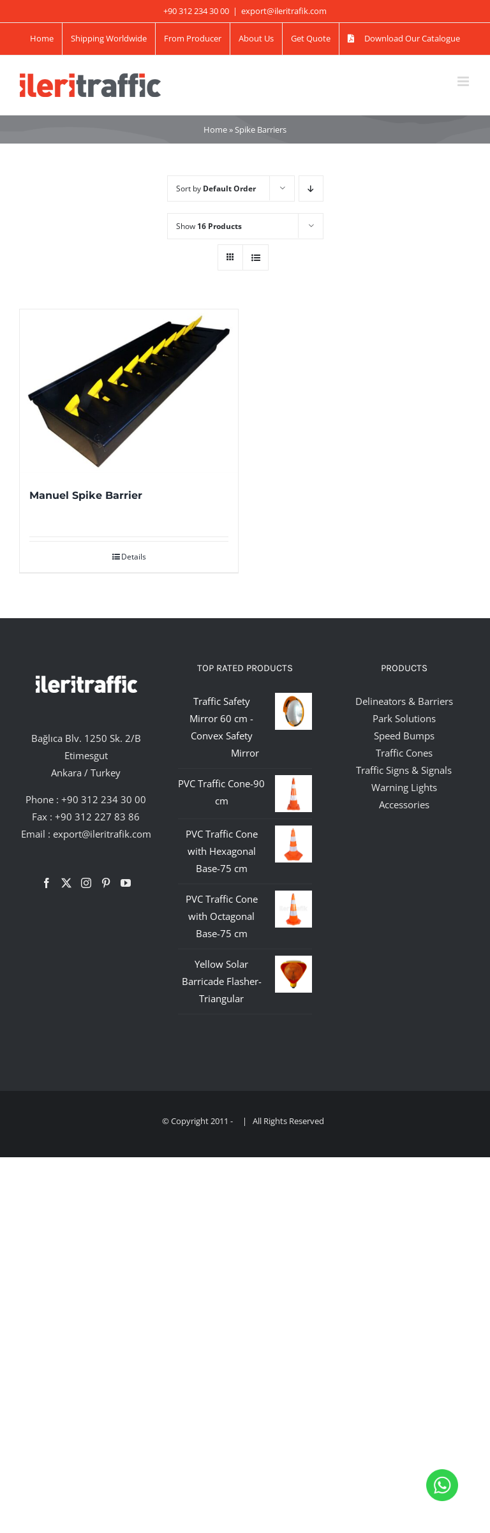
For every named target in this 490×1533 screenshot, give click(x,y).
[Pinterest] (106, 883)
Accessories (404, 804)
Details (133, 556)
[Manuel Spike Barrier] (129, 391)
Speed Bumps (404, 735)
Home (215, 129)
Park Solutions (404, 718)
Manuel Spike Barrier (85, 495)
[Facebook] (46, 883)
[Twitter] (66, 883)
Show (209, 226)
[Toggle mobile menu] (464, 81)
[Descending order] (311, 188)
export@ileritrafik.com (284, 11)
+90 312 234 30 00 (103, 799)
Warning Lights (404, 787)
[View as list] (255, 257)
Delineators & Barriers (404, 701)
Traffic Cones (404, 752)
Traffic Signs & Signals (404, 770)
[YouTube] (126, 883)
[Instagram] (86, 883)
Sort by (216, 188)
